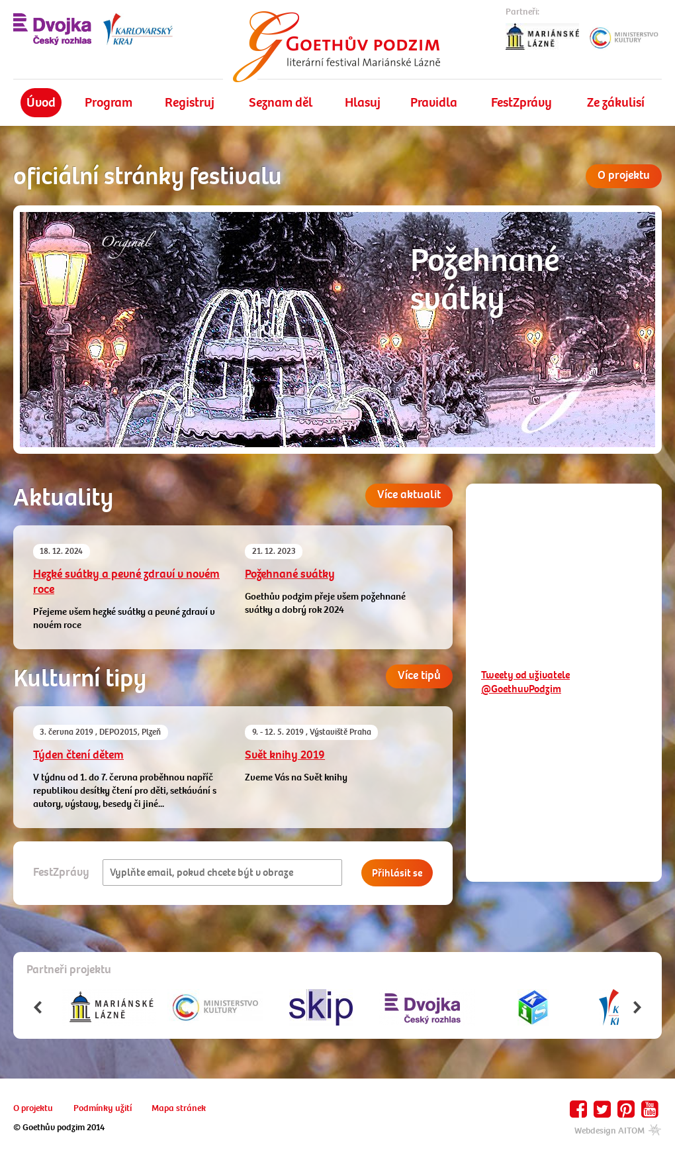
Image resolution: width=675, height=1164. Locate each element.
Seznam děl (280, 102)
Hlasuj (363, 102)
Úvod (41, 102)
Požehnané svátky (290, 574)
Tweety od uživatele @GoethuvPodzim (525, 682)
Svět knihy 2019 (285, 755)
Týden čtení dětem (78, 755)
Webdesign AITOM (618, 1130)
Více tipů (419, 675)
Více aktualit (409, 494)
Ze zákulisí (616, 102)
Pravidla (433, 102)
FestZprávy (521, 102)
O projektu (624, 175)
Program (108, 102)
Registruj (189, 102)
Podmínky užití (102, 1108)
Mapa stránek (179, 1108)
